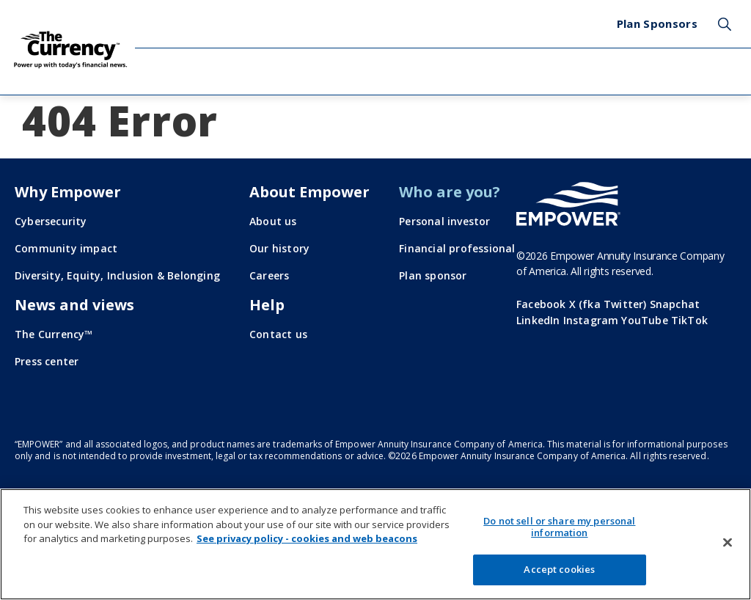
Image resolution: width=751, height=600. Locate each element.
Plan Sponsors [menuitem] (657, 23)
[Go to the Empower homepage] (568, 204)
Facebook (541, 304)
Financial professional (457, 248)
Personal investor (444, 221)
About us (273, 221)
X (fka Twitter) (608, 304)
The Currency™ (54, 334)
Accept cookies (559, 569)
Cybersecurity (51, 221)
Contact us (278, 334)
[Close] (727, 543)
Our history (279, 248)
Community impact (66, 248)
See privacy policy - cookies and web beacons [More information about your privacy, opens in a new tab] (307, 538)
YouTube (644, 320)
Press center (46, 361)
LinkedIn (538, 320)
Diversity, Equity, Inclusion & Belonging (117, 275)
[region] (375, 544)
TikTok (689, 320)
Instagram (591, 320)
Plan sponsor (432, 275)
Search (724, 24)
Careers (269, 275)
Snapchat (675, 304)
